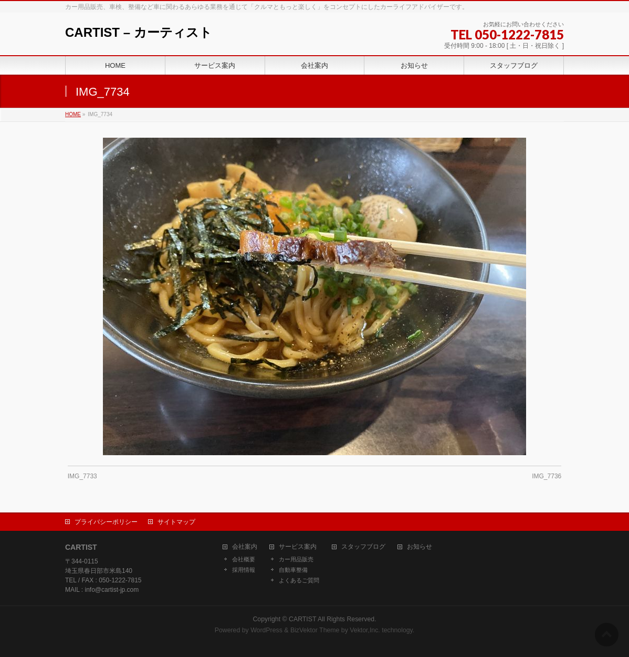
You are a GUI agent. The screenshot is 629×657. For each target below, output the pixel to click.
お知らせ (419, 546)
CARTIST (302, 619)
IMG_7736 (546, 476)
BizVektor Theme (315, 630)
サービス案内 (298, 546)
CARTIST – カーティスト (138, 32)
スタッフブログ (363, 546)
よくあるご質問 (299, 580)
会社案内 (244, 546)
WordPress (266, 630)
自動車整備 (293, 570)
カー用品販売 (296, 559)
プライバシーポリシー (106, 522)
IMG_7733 (82, 476)
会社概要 (243, 559)
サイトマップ (176, 522)
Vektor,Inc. (365, 630)
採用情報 (243, 570)
